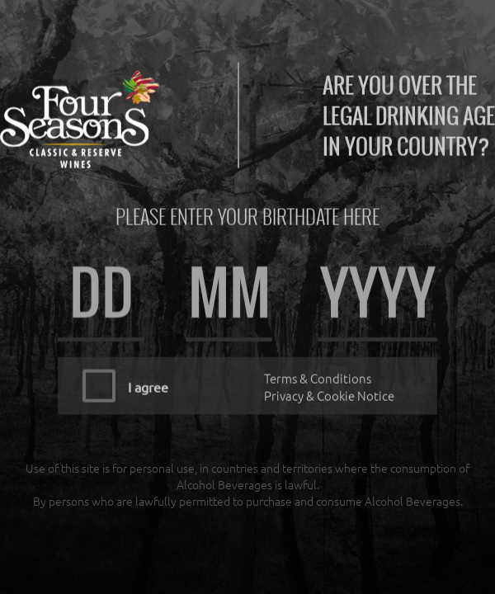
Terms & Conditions (317, 374)
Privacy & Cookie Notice (329, 391)
